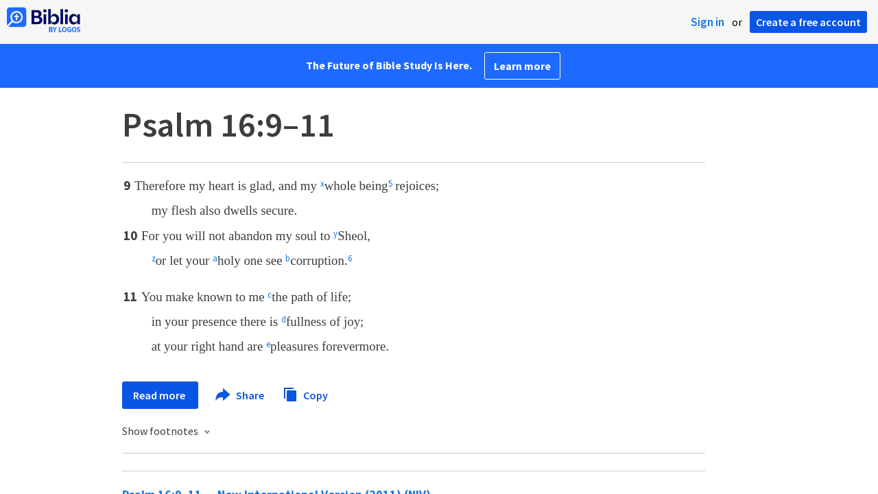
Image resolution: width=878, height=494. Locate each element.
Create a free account (808, 22)
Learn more (522, 66)
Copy (305, 393)
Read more (160, 395)
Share (240, 395)
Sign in (707, 22)
